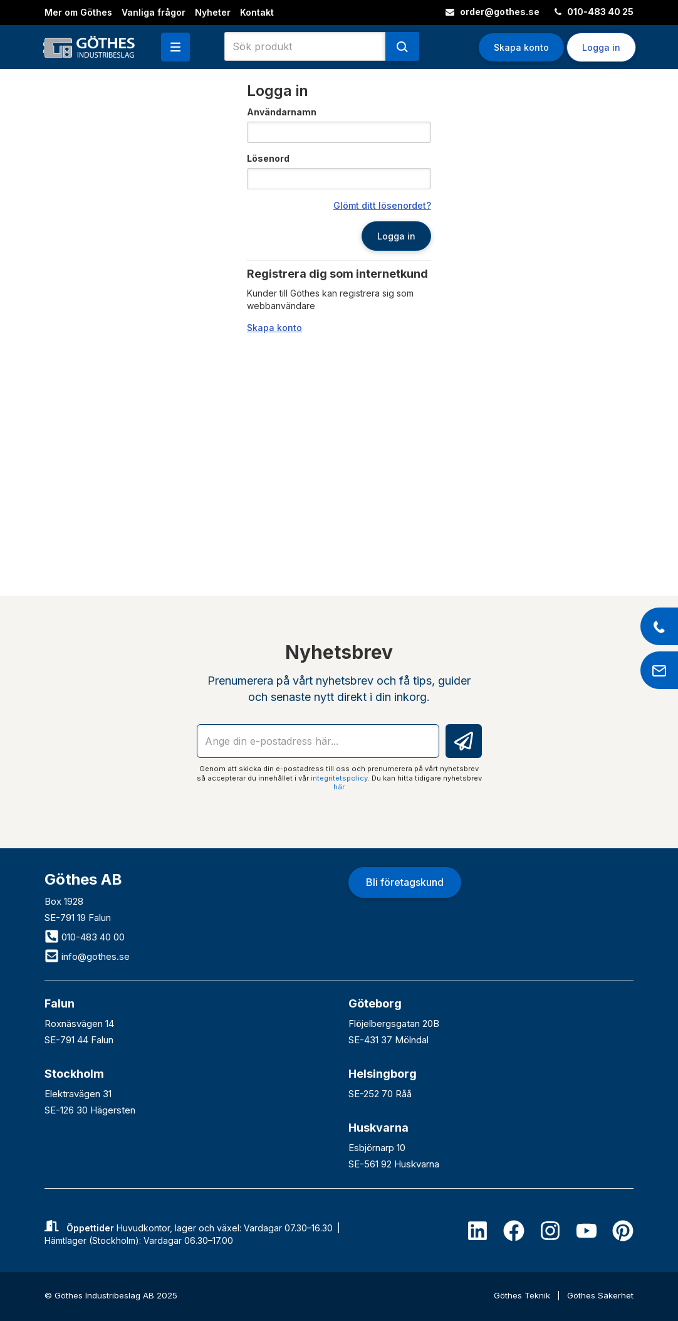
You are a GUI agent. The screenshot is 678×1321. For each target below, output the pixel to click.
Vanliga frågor (153, 12)
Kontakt (257, 12)
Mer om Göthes (78, 12)
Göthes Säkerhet (600, 1295)
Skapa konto (521, 47)
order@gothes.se (493, 11)
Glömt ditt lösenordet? (382, 205)
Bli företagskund (405, 882)
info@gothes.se (87, 956)
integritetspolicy (339, 778)
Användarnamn (281, 112)
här (339, 786)
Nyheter (213, 12)
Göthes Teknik (523, 1295)
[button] (175, 47)
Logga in (601, 47)
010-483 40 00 (84, 937)
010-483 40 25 (594, 11)
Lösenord (268, 158)
